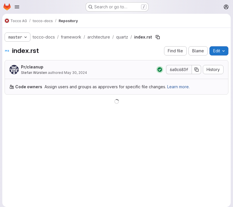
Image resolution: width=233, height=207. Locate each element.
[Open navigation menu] (17, 7)
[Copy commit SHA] (196, 69)
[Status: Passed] (159, 69)
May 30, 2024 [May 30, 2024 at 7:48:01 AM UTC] (75, 72)
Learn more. (178, 86)
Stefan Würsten (34, 72)
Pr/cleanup (32, 66)
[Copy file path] (157, 37)
